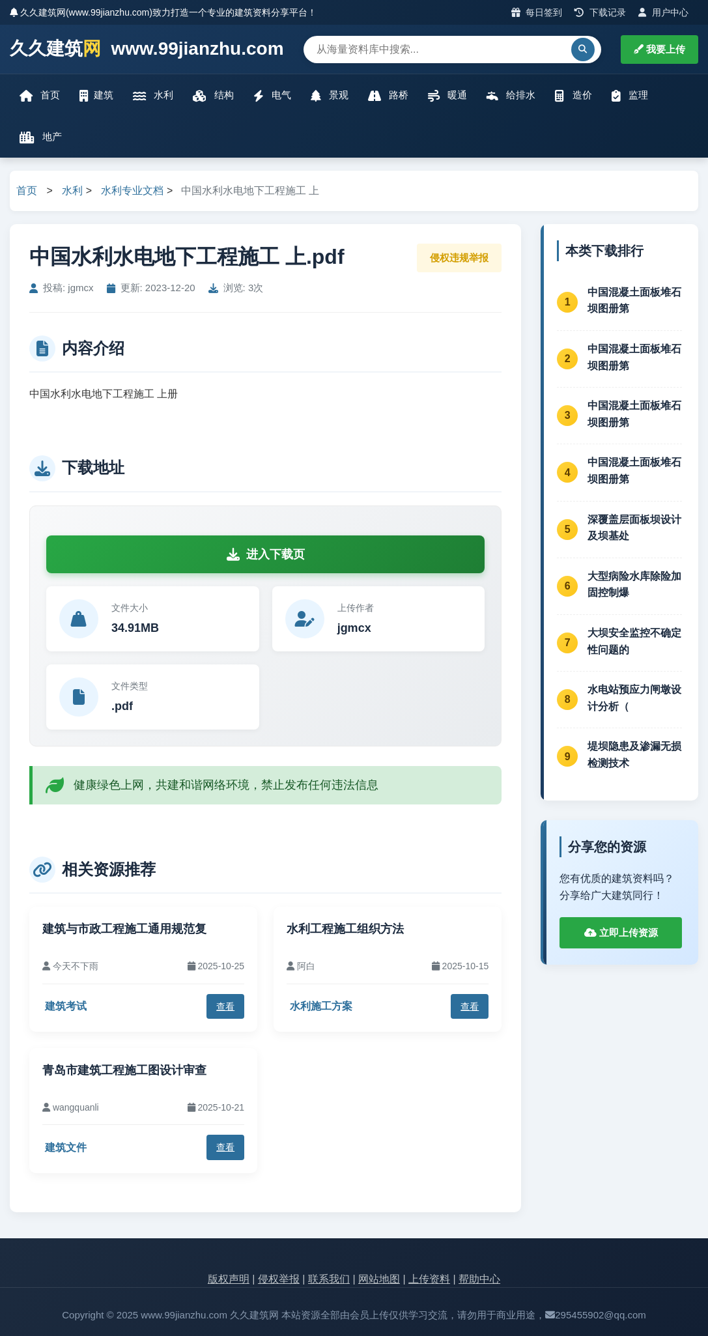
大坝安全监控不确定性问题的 (634, 641)
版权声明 (228, 1279)
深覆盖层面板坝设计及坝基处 (634, 528)
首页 (40, 95)
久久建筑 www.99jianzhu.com (147, 49)
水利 (153, 95)
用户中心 (663, 12)
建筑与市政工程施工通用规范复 (124, 928)
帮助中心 (479, 1279)
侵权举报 (279, 1279)
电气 (272, 95)
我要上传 (659, 49)
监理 (630, 95)
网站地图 (379, 1279)
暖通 (447, 95)
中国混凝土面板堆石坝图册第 (634, 301)
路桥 (388, 95)
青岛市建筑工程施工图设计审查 (124, 1070)
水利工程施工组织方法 (345, 928)
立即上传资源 (621, 932)
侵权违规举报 (459, 257)
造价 (573, 95)
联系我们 (329, 1279)
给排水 (511, 95)
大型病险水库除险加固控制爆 (634, 585)
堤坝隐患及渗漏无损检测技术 (634, 755)
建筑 (96, 95)
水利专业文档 (132, 190)
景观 (329, 95)
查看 (225, 1006)
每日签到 (537, 12)
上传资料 (429, 1279)
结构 (213, 95)
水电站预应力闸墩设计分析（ (634, 698)
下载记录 (600, 12)
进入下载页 (266, 554)
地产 (41, 137)
